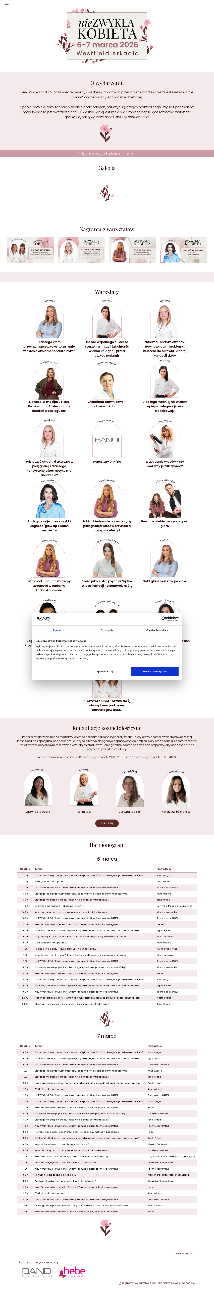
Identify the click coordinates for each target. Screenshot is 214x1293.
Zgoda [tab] (57, 630)
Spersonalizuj (106, 671)
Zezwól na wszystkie (155, 671)
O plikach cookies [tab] (157, 630)
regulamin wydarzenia (134, 1283)
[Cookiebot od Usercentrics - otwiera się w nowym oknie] (164, 619)
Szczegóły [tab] (107, 630)
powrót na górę (184, 1253)
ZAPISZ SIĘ (107, 823)
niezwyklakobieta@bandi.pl (179, 1283)
